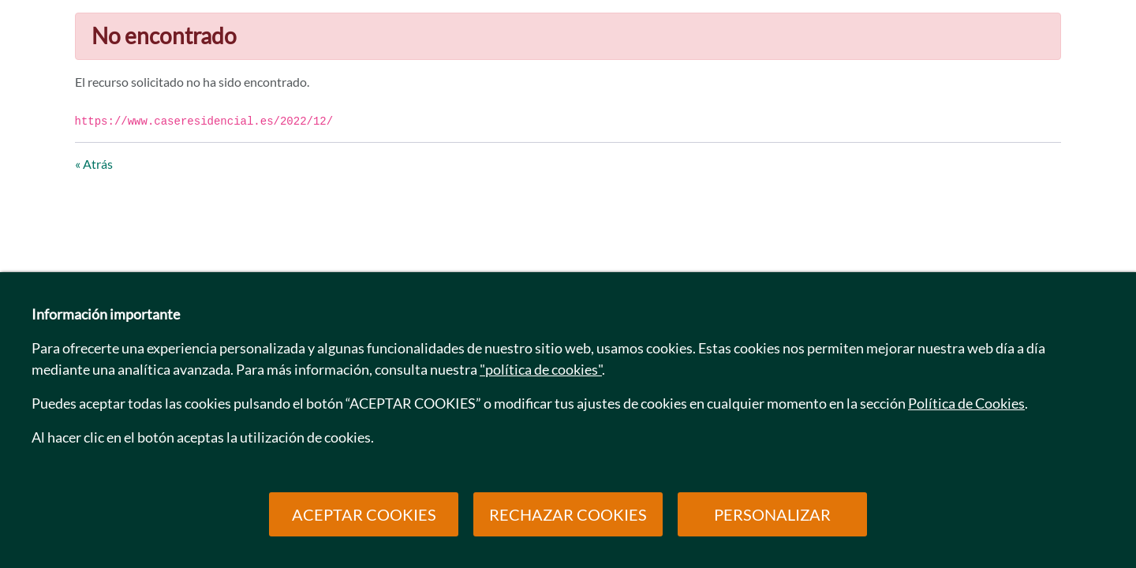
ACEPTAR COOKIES (364, 514)
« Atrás (94, 163)
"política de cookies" (541, 369)
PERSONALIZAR (772, 514)
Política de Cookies (966, 403)
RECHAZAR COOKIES (568, 514)
